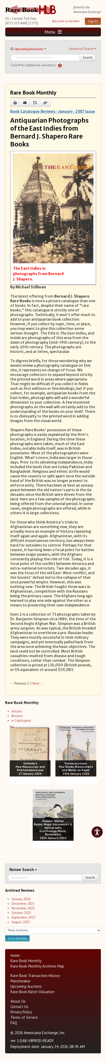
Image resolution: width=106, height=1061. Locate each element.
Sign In (93, 21)
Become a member (66, 21)
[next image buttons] (47, 750)
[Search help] (60, 65)
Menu (53, 32)
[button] (82, 48)
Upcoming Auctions (29, 49)
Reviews (17, 716)
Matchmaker (20, 981)
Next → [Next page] (37, 683)
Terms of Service (24, 1017)
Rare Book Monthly (26, 960)
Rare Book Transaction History (35, 975)
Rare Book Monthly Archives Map (37, 966)
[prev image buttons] (13, 750)
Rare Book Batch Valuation (32, 991)
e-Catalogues (21, 720)
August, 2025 (20, 922)
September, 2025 (23, 917)
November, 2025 (23, 908)
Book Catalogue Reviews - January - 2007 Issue (52, 111)
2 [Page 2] (31, 683)
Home (15, 955)
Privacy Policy (21, 1012)
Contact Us (19, 1006)
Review (15, 869)
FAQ (13, 1022)
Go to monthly (17, 938)
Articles (16, 711)
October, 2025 (21, 913)
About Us (18, 1001)
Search (87, 57)
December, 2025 (22, 903)
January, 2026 (20, 899)
